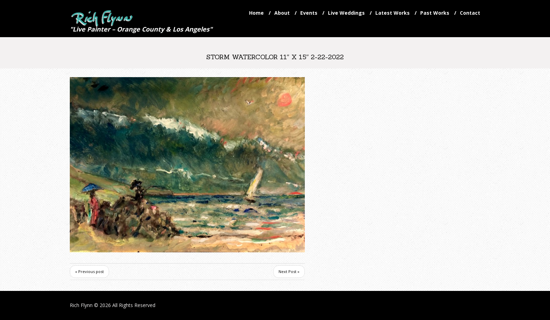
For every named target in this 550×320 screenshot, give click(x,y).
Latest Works (392, 12)
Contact (470, 12)
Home (256, 12)
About (282, 12)
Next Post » (289, 271)
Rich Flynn (81, 305)
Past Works (434, 12)
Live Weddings (346, 12)
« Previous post (89, 271)
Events (308, 12)
